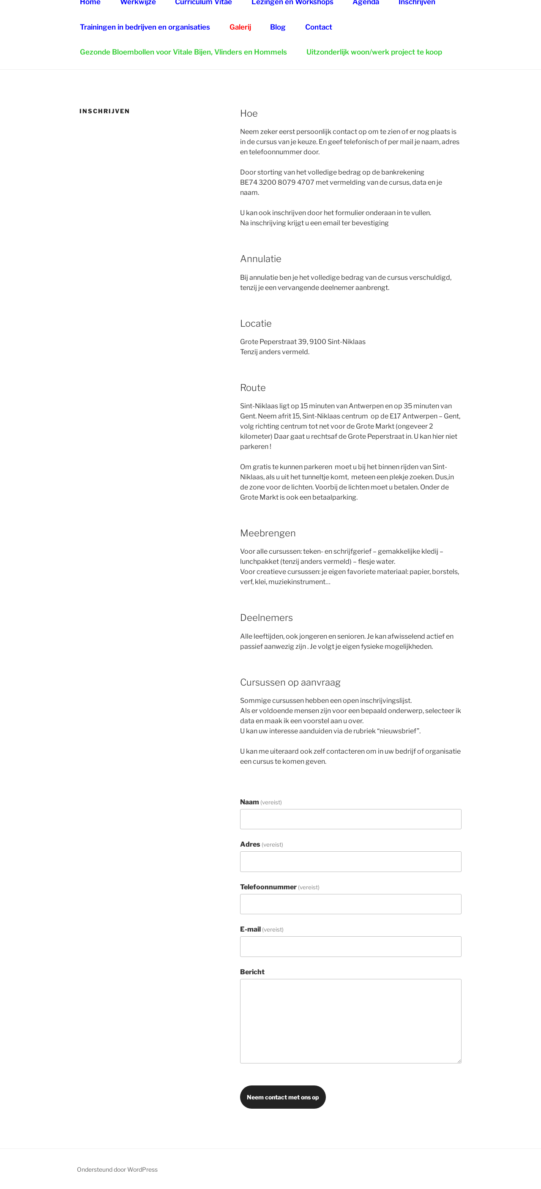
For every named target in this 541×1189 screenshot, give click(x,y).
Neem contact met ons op (283, 1097)
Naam (261, 802)
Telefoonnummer (280, 887)
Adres (261, 844)
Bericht (252, 972)
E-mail (262, 929)
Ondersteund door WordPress (117, 1169)
